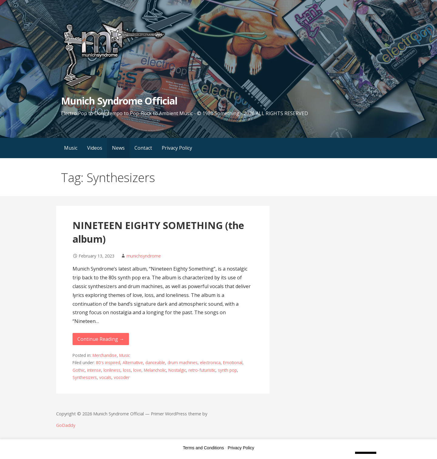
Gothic (79, 370)
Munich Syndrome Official (119, 100)
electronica (210, 362)
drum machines (183, 362)
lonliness (111, 370)
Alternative (133, 362)
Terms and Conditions (203, 447)
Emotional (232, 362)
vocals (105, 377)
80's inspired (108, 362)
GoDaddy (65, 425)
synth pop (227, 370)
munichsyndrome (144, 256)
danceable (155, 362)
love (137, 370)
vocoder (122, 377)
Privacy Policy (177, 148)
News (118, 148)
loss (127, 370)
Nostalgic (177, 370)
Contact (143, 148)
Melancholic (155, 370)
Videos (94, 148)
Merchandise (105, 355)
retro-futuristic (201, 370)
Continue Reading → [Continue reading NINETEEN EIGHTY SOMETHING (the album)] (100, 339)
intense (94, 370)
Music (70, 148)
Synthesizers (85, 377)
